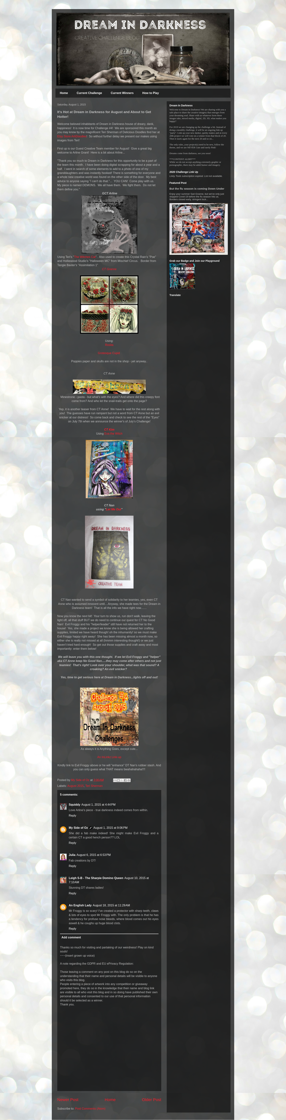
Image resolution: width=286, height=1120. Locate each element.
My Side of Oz (78, 827)
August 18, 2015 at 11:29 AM (111, 905)
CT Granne (109, 269)
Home (64, 93)
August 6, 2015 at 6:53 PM (93, 854)
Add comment (71, 937)
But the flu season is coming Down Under (196, 188)
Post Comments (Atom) (90, 1108)
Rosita (109, 344)
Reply (72, 815)
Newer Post (67, 1099)
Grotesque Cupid (109, 353)
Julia (72, 854)
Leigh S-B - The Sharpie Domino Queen (96, 878)
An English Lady (80, 905)
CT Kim (109, 429)
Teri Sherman (94, 785)
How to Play (150, 93)
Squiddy (74, 804)
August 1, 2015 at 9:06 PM (110, 827)
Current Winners (122, 93)
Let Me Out (113, 509)
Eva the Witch (113, 433)
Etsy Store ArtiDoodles (71, 136)
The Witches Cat (85, 256)
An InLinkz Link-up (109, 757)
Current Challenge (89, 93)
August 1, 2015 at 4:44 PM (98, 804)
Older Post (151, 1099)
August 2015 (75, 785)
